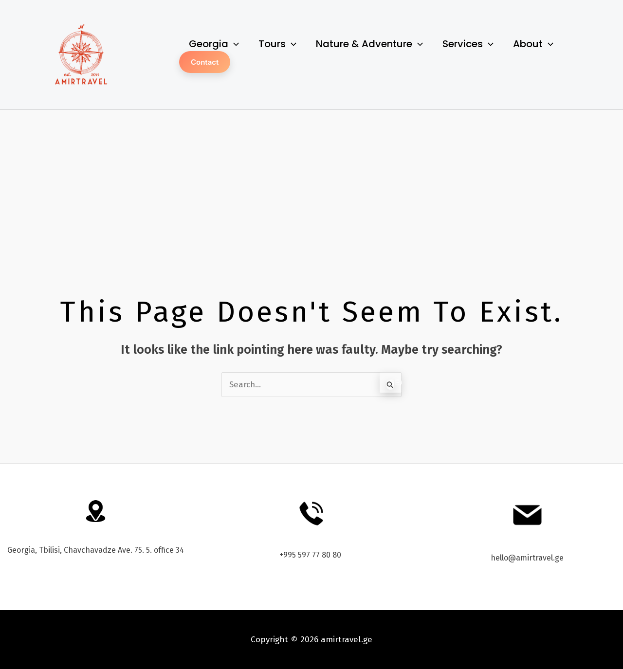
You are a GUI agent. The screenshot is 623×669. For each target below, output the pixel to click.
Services (468, 43)
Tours (277, 43)
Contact (205, 62)
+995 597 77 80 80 (311, 555)
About (533, 43)
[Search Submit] (390, 385)
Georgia (214, 43)
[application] (233, 43)
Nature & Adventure (369, 43)
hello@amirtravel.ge (527, 557)
